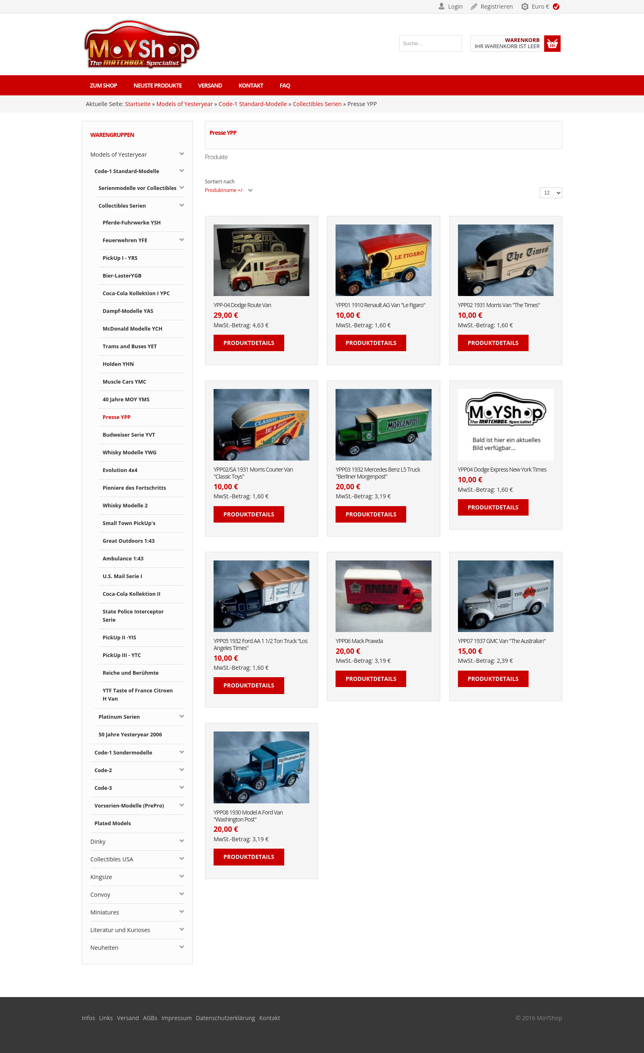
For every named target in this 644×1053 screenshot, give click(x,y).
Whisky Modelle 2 (125, 505)
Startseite (137, 104)
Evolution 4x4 (120, 470)
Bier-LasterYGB (122, 275)
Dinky (98, 841)
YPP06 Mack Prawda (359, 641)
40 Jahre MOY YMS (126, 399)
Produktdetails (248, 343)
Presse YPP (117, 417)
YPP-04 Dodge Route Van (242, 305)
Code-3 (103, 788)
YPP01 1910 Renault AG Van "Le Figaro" (380, 305)
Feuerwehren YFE (125, 240)
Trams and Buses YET (130, 346)
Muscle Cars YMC (124, 381)
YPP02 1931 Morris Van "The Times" (499, 305)
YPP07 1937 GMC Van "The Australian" (502, 641)
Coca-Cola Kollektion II (132, 593)
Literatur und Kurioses (120, 930)
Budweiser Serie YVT (129, 434)
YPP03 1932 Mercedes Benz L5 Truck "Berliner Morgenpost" (378, 473)
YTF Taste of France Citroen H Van (138, 694)
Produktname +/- (224, 190)
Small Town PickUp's (129, 523)
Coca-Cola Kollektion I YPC (136, 293)
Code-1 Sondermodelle (123, 752)
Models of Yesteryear (184, 104)
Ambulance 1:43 (123, 558)
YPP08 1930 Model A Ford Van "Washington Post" (248, 816)
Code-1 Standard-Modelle (252, 104)
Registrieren (497, 6)
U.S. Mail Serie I (122, 576)
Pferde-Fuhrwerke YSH (132, 222)
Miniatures (104, 912)
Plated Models (112, 823)
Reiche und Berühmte (131, 672)
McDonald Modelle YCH (132, 328)
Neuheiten (104, 947)
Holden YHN (118, 364)
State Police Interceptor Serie (133, 615)
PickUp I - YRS (120, 258)
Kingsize (101, 877)
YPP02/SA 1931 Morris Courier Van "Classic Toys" (253, 473)
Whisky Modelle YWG (129, 452)
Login (455, 6)
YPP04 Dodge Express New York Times (502, 469)
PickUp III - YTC (122, 655)
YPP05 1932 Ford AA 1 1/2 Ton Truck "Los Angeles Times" (260, 645)
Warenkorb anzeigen (552, 43)
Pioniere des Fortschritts (134, 487)
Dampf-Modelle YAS (128, 311)
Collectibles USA (111, 859)
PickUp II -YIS (119, 637)
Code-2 (103, 770)
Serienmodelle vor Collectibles (138, 188)
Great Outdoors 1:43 (128, 540)
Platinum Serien (119, 716)
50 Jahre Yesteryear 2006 (130, 734)
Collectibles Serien (317, 104)
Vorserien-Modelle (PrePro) (129, 805)
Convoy (100, 894)
